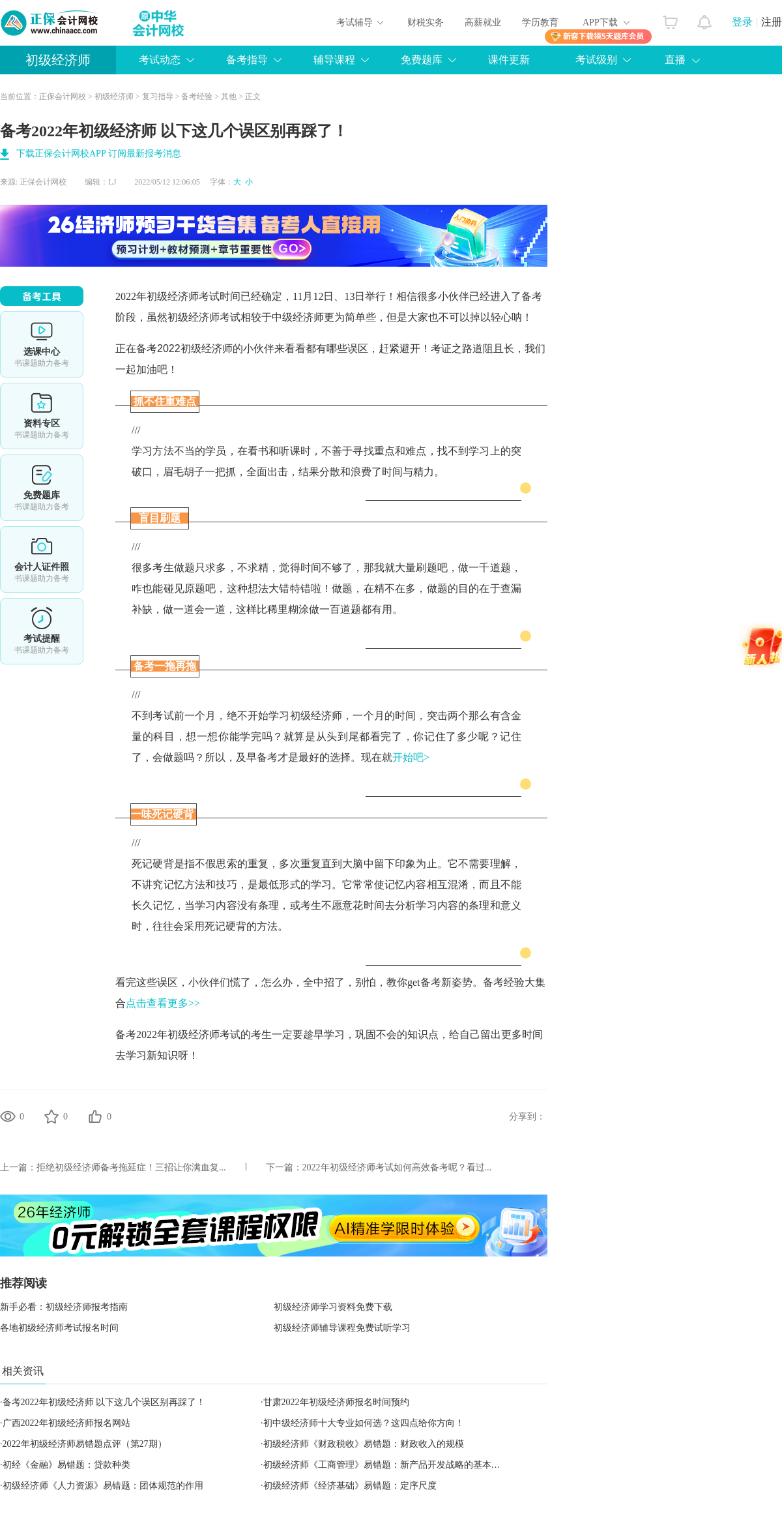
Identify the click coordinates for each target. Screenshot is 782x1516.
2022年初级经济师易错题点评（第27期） (85, 1444)
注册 (771, 21)
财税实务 (425, 22)
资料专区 (42, 416)
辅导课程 (334, 59)
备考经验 (196, 96)
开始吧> (410, 757)
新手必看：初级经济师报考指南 (64, 1307)
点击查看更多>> (163, 1003)
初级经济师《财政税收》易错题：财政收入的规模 (363, 1444)
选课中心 (42, 344)
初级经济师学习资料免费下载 (333, 1307)
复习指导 (157, 96)
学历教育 (540, 22)
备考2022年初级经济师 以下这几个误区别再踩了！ (104, 1402)
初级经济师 (58, 60)
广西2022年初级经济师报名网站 (66, 1423)
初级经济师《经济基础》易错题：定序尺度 (350, 1486)
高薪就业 (483, 22)
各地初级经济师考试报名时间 (59, 1328)
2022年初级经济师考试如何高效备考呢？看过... (397, 1167)
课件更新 (509, 59)
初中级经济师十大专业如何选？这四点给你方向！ (363, 1423)
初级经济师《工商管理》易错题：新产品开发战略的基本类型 (386, 1465)
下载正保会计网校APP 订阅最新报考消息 (98, 153)
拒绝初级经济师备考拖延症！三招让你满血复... (131, 1167)
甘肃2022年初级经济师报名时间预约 (336, 1402)
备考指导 (247, 59)
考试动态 (160, 59)
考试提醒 (42, 631)
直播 (675, 59)
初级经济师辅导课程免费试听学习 (342, 1328)
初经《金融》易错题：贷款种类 (66, 1465)
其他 (229, 96)
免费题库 (421, 59)
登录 (742, 21)
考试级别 (596, 59)
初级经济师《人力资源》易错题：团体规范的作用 (103, 1486)
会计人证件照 (42, 559)
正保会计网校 (62, 96)
